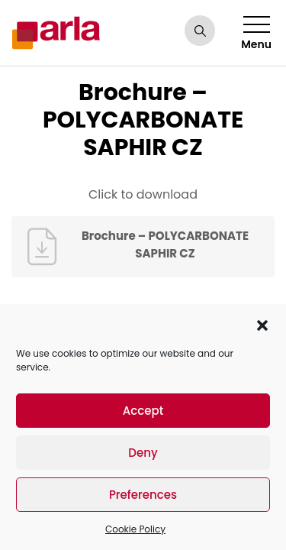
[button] (262, 324)
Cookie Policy (135, 528)
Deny (142, 453)
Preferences (143, 495)
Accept (143, 411)
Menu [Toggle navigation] (256, 34)
